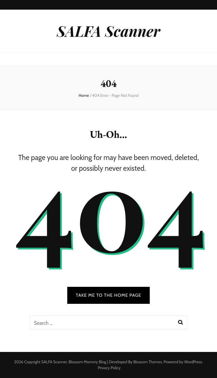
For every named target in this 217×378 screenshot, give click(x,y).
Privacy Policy (109, 367)
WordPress (193, 361)
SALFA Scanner (108, 30)
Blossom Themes (147, 361)
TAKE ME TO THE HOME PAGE (108, 295)
